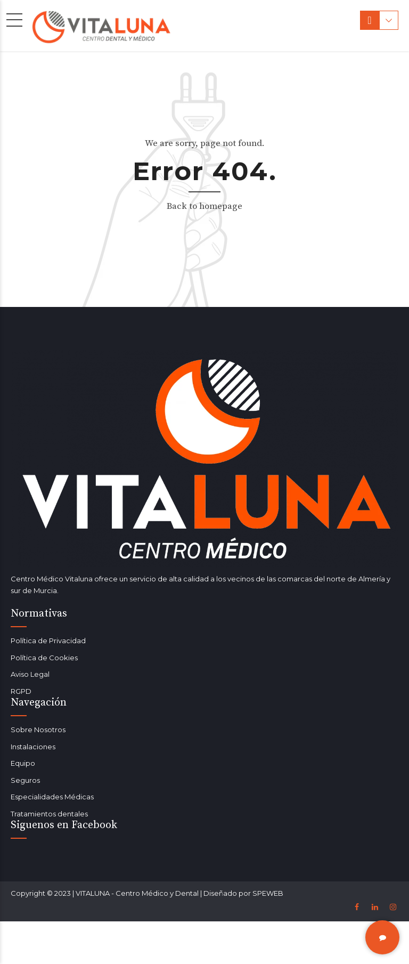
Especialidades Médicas (52, 796)
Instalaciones (33, 746)
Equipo (23, 763)
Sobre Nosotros (38, 729)
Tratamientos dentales (49, 813)
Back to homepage (204, 206)
